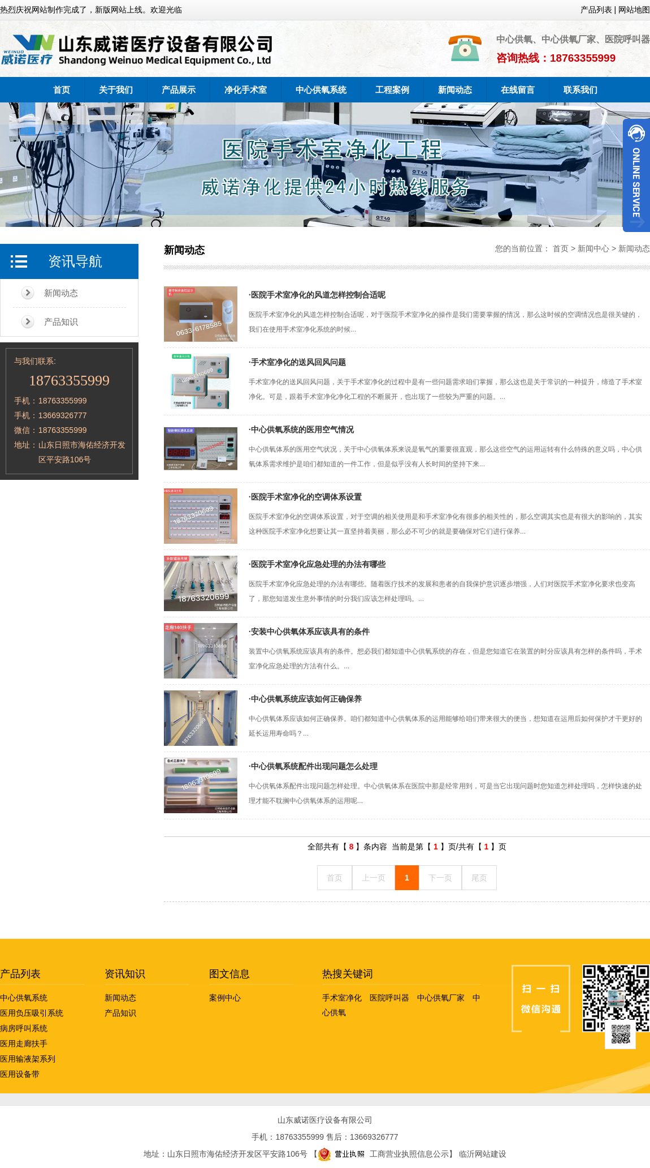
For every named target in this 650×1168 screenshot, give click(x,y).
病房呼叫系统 (23, 1028)
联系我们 (580, 90)
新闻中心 (593, 248)
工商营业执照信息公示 (383, 1153)
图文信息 (229, 974)
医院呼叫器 (389, 997)
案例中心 (225, 997)
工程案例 (392, 90)
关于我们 (116, 90)
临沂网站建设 (482, 1153)
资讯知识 (125, 974)
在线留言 (518, 90)
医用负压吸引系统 (31, 1012)
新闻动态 (455, 90)
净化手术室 (245, 90)
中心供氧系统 (321, 90)
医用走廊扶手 (23, 1043)
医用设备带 (20, 1074)
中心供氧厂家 (441, 997)
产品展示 (179, 90)
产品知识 (61, 322)
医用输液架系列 (27, 1058)
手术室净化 (342, 997)
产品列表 (20, 974)
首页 (61, 90)
